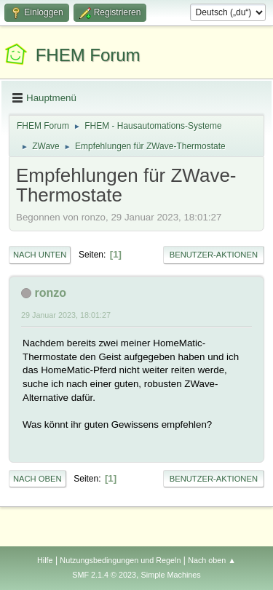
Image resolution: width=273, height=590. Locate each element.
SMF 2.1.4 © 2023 (104, 574)
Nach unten (39, 254)
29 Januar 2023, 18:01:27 (66, 315)
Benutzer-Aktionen (214, 254)
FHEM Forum (88, 55)
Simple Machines (171, 574)
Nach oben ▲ (212, 560)
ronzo (50, 293)
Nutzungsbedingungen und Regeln (120, 560)
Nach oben (37, 478)
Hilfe (45, 560)
